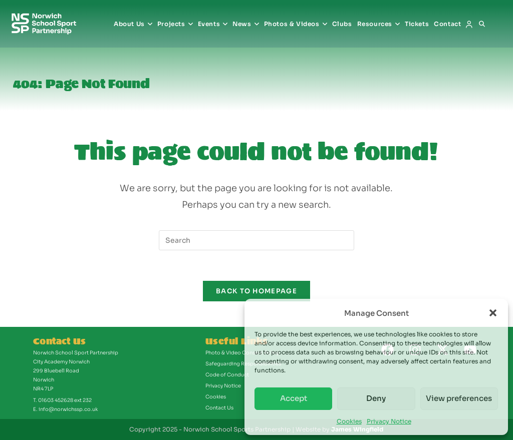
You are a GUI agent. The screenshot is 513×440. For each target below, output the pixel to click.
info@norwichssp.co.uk (68, 409)
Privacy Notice (389, 421)
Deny (376, 398)
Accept (293, 398)
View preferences (459, 398)
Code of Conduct (227, 374)
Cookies (349, 421)
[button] (493, 313)
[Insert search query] (256, 240)
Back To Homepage (256, 291)
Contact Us (219, 407)
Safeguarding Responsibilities (243, 363)
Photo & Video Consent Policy (242, 352)
